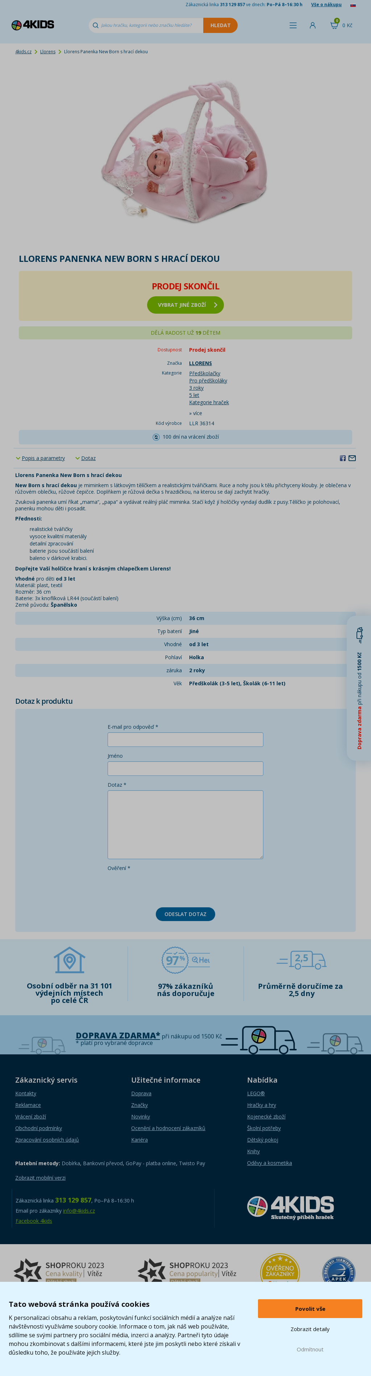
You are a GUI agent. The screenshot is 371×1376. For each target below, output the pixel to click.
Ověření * (119, 868)
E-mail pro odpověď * (133, 726)
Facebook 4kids (34, 1220)
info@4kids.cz (79, 1210)
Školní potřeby (264, 1128)
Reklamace (28, 1104)
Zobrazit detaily (310, 1329)
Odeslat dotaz (185, 914)
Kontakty (25, 1093)
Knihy (253, 1151)
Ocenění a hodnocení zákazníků (168, 1128)
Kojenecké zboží (266, 1116)
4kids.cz (23, 52)
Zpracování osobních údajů (47, 1139)
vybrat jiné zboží (187, 304)
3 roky (196, 387)
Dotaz (88, 458)
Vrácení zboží (30, 1116)
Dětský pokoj (262, 1139)
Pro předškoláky (208, 380)
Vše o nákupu (326, 4)
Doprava (141, 1093)
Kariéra (139, 1139)
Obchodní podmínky (38, 1128)
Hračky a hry (261, 1104)
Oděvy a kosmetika (269, 1162)
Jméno (115, 755)
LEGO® (256, 1093)
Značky (139, 1104)
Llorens (47, 52)
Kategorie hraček (209, 402)
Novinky (140, 1116)
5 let (194, 395)
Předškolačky (204, 373)
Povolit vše (310, 1308)
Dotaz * (117, 784)
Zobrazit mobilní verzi (40, 1177)
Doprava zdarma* (118, 1035)
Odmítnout (310, 1349)
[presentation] (163, 888)
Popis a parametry (43, 458)
